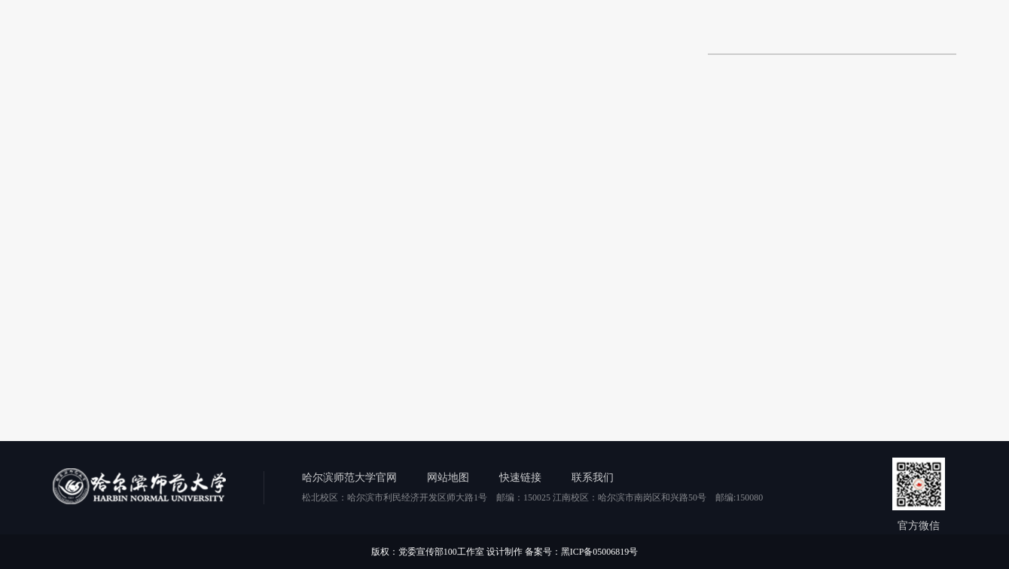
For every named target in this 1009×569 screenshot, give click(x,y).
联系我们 (593, 477)
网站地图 (448, 477)
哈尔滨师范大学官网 (349, 477)
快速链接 (520, 477)
